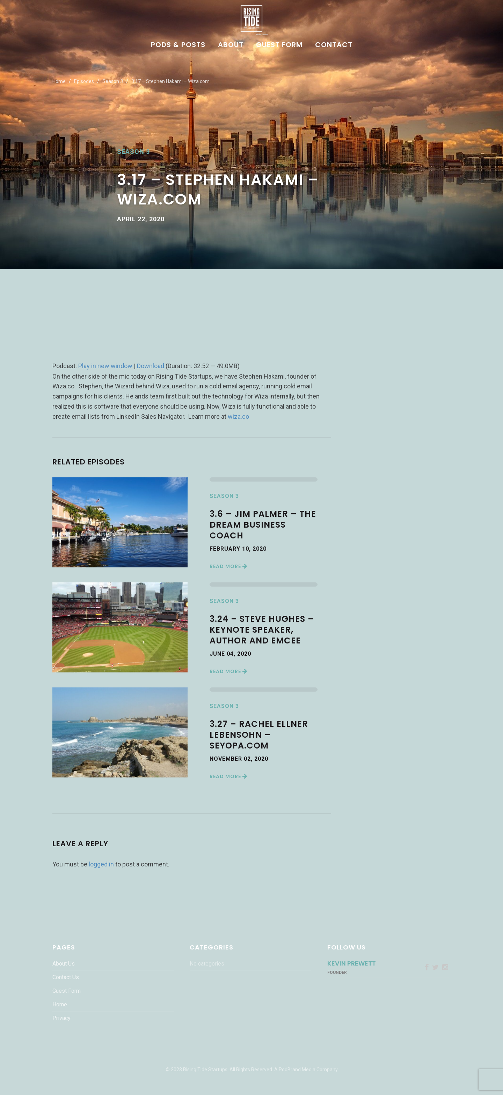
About (230, 45)
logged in (101, 864)
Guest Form (279, 45)
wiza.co (238, 416)
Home (59, 81)
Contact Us (65, 977)
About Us (63, 963)
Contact (333, 45)
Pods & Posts (178, 45)
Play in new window (105, 366)
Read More (229, 566)
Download (150, 366)
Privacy (61, 1018)
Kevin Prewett (351, 963)
